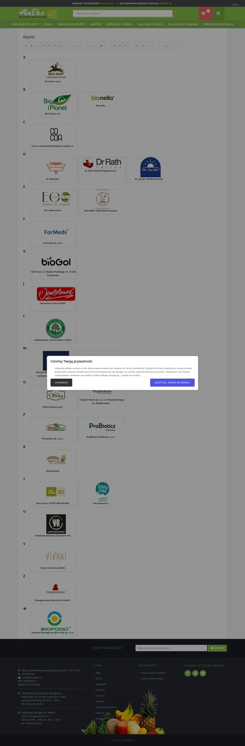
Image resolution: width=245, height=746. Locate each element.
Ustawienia (61, 382)
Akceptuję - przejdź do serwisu (172, 382)
